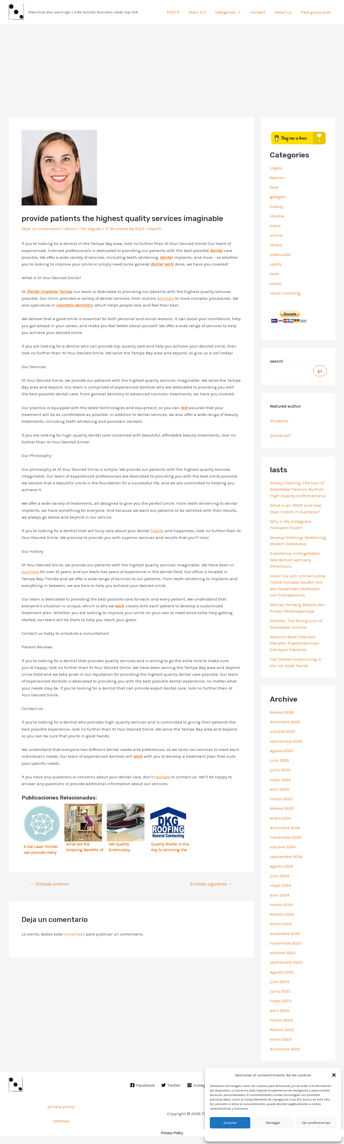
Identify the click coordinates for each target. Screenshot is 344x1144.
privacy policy (60, 1106)
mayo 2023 (280, 1000)
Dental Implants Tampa (49, 291)
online (276, 235)
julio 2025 (279, 760)
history (276, 206)
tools (274, 273)
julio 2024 (279, 875)
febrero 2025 (282, 808)
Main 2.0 (200, 12)
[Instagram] (200, 1085)
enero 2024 (280, 923)
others (70, 228)
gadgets (278, 196)
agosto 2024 (281, 866)
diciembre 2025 (285, 721)
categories (230, 12)
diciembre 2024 (285, 827)
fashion (277, 177)
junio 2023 (280, 991)
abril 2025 (279, 789)
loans (275, 225)
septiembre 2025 (286, 741)
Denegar (273, 1122)
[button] (333, 1075)
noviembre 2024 (285, 837)
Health (155, 228)
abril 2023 (279, 1010)
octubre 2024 (282, 846)
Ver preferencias (316, 1122)
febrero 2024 (282, 914)
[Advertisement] (172, 62)
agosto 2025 (281, 750)
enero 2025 (280, 818)
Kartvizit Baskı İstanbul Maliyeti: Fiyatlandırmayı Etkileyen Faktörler (294, 643)
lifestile (277, 216)
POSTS (177, 12)
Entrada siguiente (211, 884)
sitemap (61, 1120)
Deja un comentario (41, 228)
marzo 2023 (281, 1020)
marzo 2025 (281, 798)
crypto (276, 168)
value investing (285, 292)
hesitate (162, 776)
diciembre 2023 (285, 933)
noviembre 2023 (286, 943)
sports (276, 264)
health (157, 530)
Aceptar (230, 1122)
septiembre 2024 (286, 856)
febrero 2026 (282, 712)
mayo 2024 (280, 885)
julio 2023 (279, 981)
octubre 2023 (283, 952)
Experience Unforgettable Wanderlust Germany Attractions (295, 560)
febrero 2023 (282, 1029)
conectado (74, 934)
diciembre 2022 (285, 1048)
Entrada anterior (49, 884)
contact (259, 12)
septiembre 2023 (286, 962)
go (320, 370)
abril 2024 (279, 895)
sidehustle (280, 254)
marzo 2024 (281, 904)
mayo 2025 (280, 779)
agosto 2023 (281, 971)
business (30, 571)
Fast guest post (316, 12)
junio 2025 (280, 769)
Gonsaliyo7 (280, 435)
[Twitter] (171, 1085)
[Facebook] (142, 1085)
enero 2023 (280, 1039)
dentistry (165, 298)
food (274, 187)
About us (284, 12)
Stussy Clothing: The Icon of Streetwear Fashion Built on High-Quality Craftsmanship (297, 489)
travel (275, 283)
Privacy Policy (172, 1133)
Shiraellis (279, 420)
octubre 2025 (282, 731)
